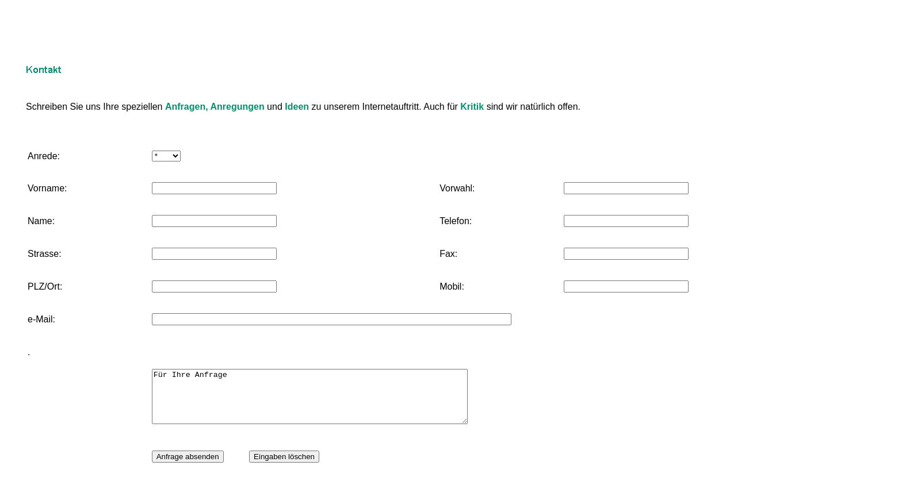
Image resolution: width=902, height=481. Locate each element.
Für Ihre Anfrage (329, 401)
